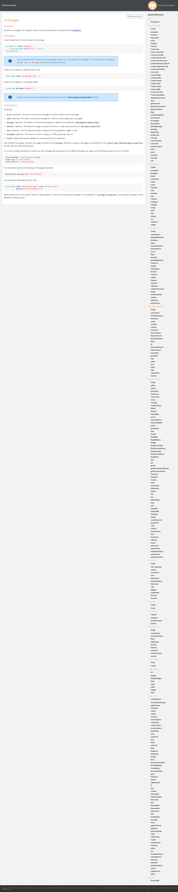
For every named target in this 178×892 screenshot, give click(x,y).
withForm (154, 300)
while (153, 874)
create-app (155, 49)
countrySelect (156, 720)
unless (153, 868)
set (152, 851)
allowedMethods (157, 237)
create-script (155, 83)
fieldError (154, 751)
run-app (154, 138)
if (151, 785)
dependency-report (158, 98)
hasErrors (154, 263)
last (152, 494)
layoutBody (155, 805)
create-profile (156, 78)
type (152, 370)
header (153, 266)
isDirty (153, 491)
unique (153, 216)
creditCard (155, 179)
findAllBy (154, 437)
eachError (76, 30)
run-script (154, 144)
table (153, 367)
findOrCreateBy (157, 446)
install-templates (157, 115)
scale (153, 210)
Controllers (153, 228)
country (154, 717)
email (153, 182)
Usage (153, 29)
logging (153, 590)
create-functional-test (159, 61)
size (152, 213)
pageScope (155, 642)
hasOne (154, 480)
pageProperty (156, 825)
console (154, 46)
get (152, 463)
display (153, 676)
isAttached (155, 488)
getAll (153, 465)
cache (153, 321)
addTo (153, 385)
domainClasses (156, 581)
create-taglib (155, 89)
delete (153, 408)
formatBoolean (156, 765)
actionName (155, 234)
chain (153, 243)
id (151, 344)
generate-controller (158, 106)
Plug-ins (152, 560)
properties (155, 523)
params (154, 272)
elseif (153, 742)
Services (152, 601)
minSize (154, 199)
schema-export (156, 146)
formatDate (155, 768)
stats (153, 152)
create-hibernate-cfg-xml (160, 63)
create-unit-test (157, 92)
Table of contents (9, 5)
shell (152, 149)
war (152, 161)
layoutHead (155, 808)
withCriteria (155, 548)
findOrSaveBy (156, 451)
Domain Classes (155, 379)
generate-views (156, 109)
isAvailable (155, 794)
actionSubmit (156, 699)
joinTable (154, 356)
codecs (153, 570)
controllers (155, 572)
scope (153, 292)
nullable (154, 205)
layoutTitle (155, 811)
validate (154, 540)
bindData (154, 240)
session (153, 297)
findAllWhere (156, 440)
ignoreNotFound (157, 347)
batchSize (154, 319)
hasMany (154, 477)
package (154, 129)
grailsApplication (157, 260)
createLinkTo (156, 725)
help (152, 112)
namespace (155, 269)
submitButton (156, 857)
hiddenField (155, 782)
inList (153, 185)
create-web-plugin (158, 95)
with (152, 693)
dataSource (155, 578)
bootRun (154, 35)
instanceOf (155, 486)
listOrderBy (155, 500)
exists (153, 426)
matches (154, 187)
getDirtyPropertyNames (160, 468)
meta (153, 822)
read (152, 526)
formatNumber (156, 771)
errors (153, 252)
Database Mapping (156, 306)
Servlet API (153, 611)
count (153, 400)
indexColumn (156, 350)
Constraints (153, 164)
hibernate (154, 584)
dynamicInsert (156, 336)
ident (153, 483)
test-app (154, 158)
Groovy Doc (155, 22)
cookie (153, 714)
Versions (152, 877)
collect (153, 711)
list (152, 497)
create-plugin (156, 75)
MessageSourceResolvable (80, 97)
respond (154, 283)
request (154, 280)
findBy (153, 443)
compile (154, 43)
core (152, 575)
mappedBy (155, 511)
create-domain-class (158, 58)
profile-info (155, 135)
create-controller (157, 55)
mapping (154, 514)
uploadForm (155, 871)
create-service (156, 86)
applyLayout (155, 705)
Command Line (155, 25)
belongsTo (155, 391)
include (153, 791)
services (154, 595)
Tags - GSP (153, 696)
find (152, 431)
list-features (155, 118)
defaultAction (156, 249)
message (154, 820)
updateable (155, 373)
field (152, 681)
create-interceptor (158, 69)
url (152, 219)
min (152, 196)
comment (154, 330)
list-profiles (155, 124)
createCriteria (156, 406)
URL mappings (156, 567)
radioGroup (155, 837)
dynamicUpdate (157, 339)
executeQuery (156, 420)
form (153, 760)
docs (152, 101)
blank (153, 176)
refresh (153, 528)
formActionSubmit (158, 762)
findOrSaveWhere (157, 454)
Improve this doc (135, 16)
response (154, 286)
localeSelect (155, 817)
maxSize (154, 193)
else (152, 740)
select (153, 848)
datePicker (155, 731)
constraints (155, 397)
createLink (155, 722)
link (152, 814)
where (153, 543)
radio (153, 834)
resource (154, 845)
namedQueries (156, 520)
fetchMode (155, 428)
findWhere (155, 457)
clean (153, 41)
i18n (152, 587)
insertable (155, 353)
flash (153, 254)
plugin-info (155, 132)
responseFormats (157, 289)
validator (154, 222)
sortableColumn (157, 854)
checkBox (154, 708)
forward (154, 257)
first (152, 460)
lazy (152, 359)
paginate (154, 828)
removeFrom (156, 531)
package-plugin (156, 126)
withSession (155, 554)
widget (153, 225)
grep (152, 774)
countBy (154, 403)
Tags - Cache (153, 659)
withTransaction (157, 557)
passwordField (156, 831)
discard (153, 411)
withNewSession (157, 551)
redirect (154, 274)
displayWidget (156, 678)
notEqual (154, 202)
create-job (155, 72)
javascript (154, 800)
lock (152, 506)
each (152, 734)
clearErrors (155, 394)
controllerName (157, 246)
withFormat (155, 303)
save (152, 534)
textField (154, 863)
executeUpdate (156, 423)
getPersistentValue (158, 471)
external (154, 745)
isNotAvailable (156, 797)
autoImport (155, 313)
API (150, 19)
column (154, 327)
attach (153, 388)
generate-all (155, 103)
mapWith (154, 508)
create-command (157, 52)
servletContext (156, 294)
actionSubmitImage (158, 702)
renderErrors (156, 843)
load (152, 503)
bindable (154, 173)
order (153, 361)
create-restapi (156, 81)
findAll (153, 434)
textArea (154, 860)
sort (152, 364)
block (153, 662)
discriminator (156, 333)
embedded (155, 414)
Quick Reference (156, 14)
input (153, 684)
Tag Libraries (154, 627)
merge (153, 517)
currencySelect (156, 728)
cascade (154, 324)
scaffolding (155, 593)
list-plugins (155, 121)
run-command (156, 141)
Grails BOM (155, 880)
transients (155, 537)
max (152, 190)
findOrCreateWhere (158, 448)
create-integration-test (159, 66)
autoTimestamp (157, 316)
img (152, 788)
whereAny (155, 546)
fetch (153, 341)
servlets (154, 598)
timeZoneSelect (157, 865)
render (153, 277)
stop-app (154, 155)
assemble (154, 32)
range (153, 208)
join (152, 802)
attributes (155, 170)
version (153, 376)
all (152, 672)
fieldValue (154, 754)
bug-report (155, 38)
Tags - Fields (153, 669)
